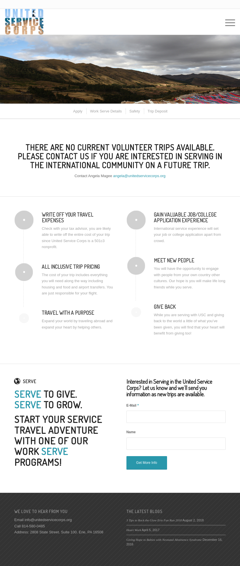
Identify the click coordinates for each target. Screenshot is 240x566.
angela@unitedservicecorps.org (139, 176)
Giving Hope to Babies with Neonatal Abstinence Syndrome (164, 539)
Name (131, 432)
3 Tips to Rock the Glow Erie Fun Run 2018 (154, 520)
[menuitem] (78, 111)
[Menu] (227, 22)
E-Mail (132, 405)
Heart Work (133, 530)
